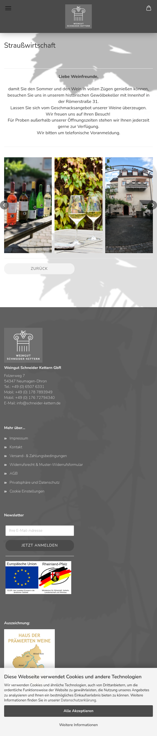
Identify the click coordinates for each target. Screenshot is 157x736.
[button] (4, 205)
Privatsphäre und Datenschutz (34, 482)
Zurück (39, 268)
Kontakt (16, 447)
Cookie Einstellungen (27, 491)
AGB (14, 473)
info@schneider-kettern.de (39, 403)
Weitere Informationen (78, 724)
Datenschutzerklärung (78, 700)
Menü (8, 8)
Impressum (19, 438)
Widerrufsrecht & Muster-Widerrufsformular (46, 464)
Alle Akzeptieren (78, 710)
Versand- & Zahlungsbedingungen (38, 455)
